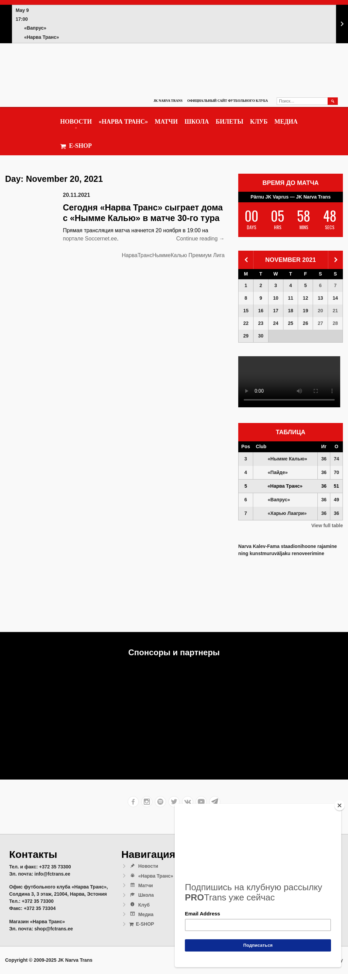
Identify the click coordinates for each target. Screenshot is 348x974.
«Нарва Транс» (123, 121)
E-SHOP (76, 146)
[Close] (339, 805)
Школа (197, 121)
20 (320, 310)
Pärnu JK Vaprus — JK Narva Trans (290, 197)
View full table (327, 525)
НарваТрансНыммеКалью (154, 255)
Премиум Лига (207, 255)
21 (335, 310)
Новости (76, 121)
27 (320, 323)
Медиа (285, 121)
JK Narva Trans (168, 101)
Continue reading (200, 239)
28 (335, 323)
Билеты (229, 121)
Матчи (166, 121)
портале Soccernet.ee (90, 238)
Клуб (259, 121)
